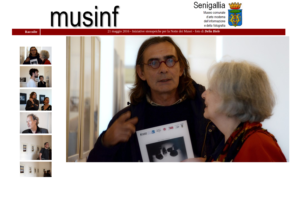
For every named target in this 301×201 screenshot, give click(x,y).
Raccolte (31, 32)
